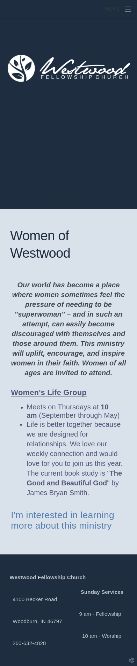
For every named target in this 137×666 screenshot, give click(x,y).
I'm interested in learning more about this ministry (62, 520)
